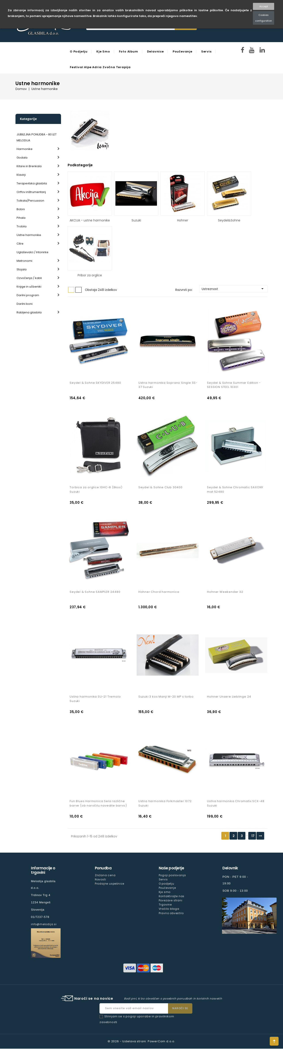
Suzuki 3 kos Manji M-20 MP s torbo (166, 698)
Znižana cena (105, 876)
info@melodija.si (44, 925)
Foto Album (128, 51)
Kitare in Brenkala (29, 166)
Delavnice (155, 51)
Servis (206, 51)
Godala (22, 157)
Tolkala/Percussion (30, 200)
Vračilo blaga (169, 910)
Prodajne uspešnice (109, 885)
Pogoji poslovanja (172, 876)
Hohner (182, 220)
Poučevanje (182, 51)
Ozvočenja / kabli (29, 278)
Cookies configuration (263, 17)
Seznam (78, 289)
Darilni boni (25, 304)
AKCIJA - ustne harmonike (90, 220)
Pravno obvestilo (171, 914)
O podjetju (79, 51)
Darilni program (28, 295)
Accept (263, 6)
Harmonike (25, 149)
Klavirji (21, 175)
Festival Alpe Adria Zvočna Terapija (100, 67)
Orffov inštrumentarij (31, 192)
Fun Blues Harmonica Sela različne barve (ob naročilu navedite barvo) (98, 804)
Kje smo (103, 51)
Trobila (22, 226)
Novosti (100, 881)
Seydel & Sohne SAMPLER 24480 (95, 593)
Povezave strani (170, 902)
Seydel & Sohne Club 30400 (160, 488)
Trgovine (165, 906)
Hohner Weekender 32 (225, 593)
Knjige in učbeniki (29, 286)
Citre (20, 243)
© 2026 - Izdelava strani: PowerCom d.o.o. (141, 1043)
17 (252, 837)
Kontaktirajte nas (172, 898)
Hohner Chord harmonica (158, 593)
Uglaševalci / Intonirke (32, 252)
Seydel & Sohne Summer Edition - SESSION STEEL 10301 (234, 385)
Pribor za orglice (90, 275)
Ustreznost (233, 288)
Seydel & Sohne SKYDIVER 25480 (95, 383)
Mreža (71, 289)
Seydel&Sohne (229, 220)
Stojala (22, 269)
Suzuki (136, 220)
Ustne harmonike (29, 235)
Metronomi (24, 261)
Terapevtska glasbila (32, 183)
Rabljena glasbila (29, 312)
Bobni (21, 209)
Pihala (21, 218)
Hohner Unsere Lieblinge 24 (229, 698)
